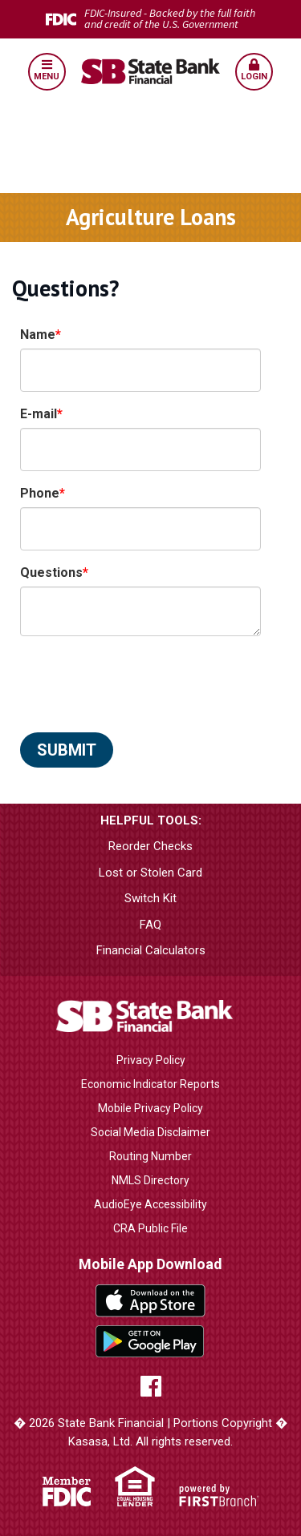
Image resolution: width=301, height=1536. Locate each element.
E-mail (38, 413)
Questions (51, 572)
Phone (39, 493)
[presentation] (142, 685)
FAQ (150, 924)
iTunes (150, 1300)
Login (254, 70)
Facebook (150, 1386)
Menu (47, 70)
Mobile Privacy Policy (150, 1108)
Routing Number (150, 1156)
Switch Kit (150, 898)
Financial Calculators (150, 950)
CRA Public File (150, 1228)
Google (150, 1341)
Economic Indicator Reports (150, 1084)
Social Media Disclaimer (150, 1132)
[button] (46, 72)
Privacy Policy (150, 1060)
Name (37, 334)
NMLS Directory (150, 1180)
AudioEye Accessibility (150, 1204)
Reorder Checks (150, 846)
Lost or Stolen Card (150, 872)
